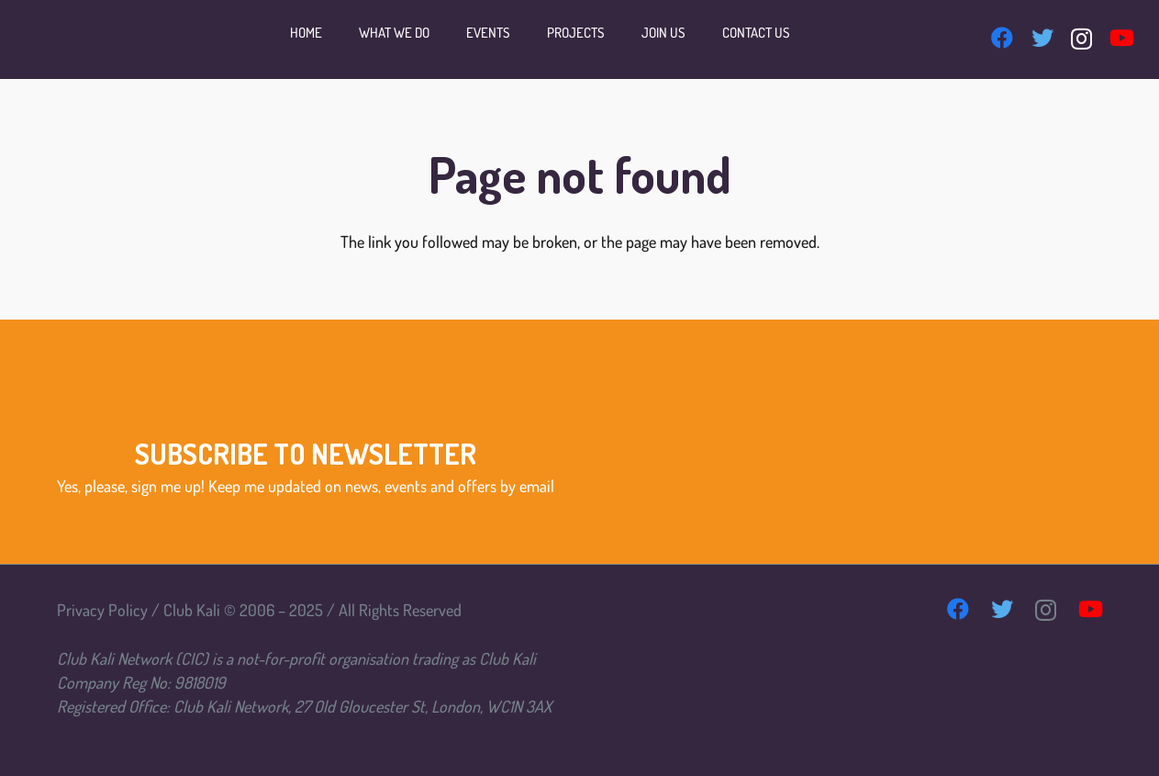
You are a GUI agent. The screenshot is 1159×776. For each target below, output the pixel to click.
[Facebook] (1002, 38)
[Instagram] (1081, 39)
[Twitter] (1042, 38)
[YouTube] (1121, 38)
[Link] (57, 39)
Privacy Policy (102, 610)
